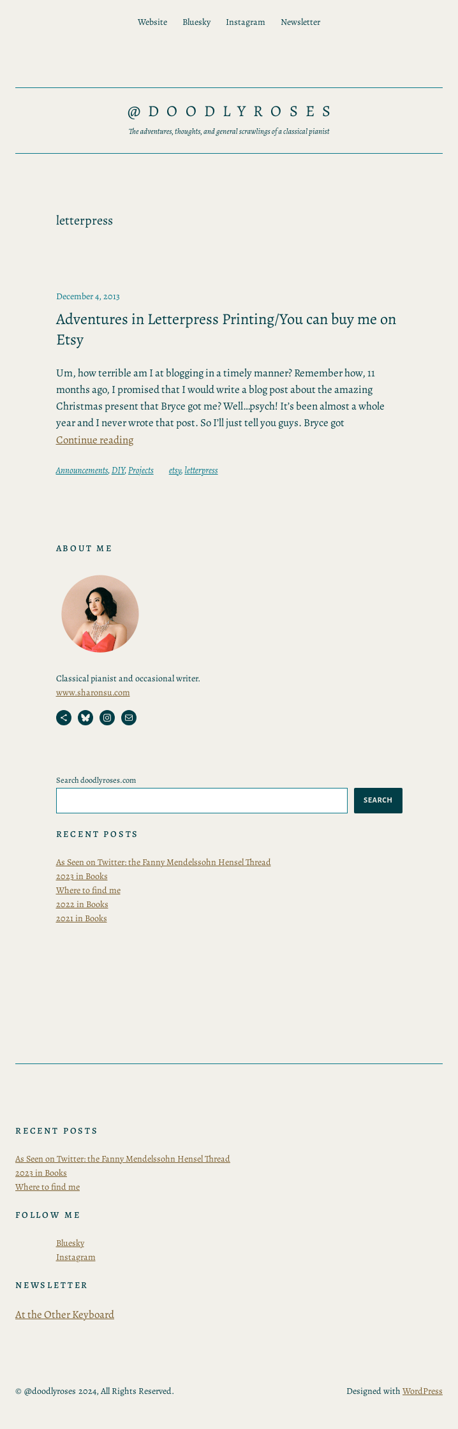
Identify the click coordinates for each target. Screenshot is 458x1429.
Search (378, 800)
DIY (118, 470)
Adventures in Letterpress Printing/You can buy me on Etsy (226, 329)
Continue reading (94, 440)
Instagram (76, 1257)
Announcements (82, 470)
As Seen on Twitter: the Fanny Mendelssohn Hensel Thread (163, 862)
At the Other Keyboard (64, 1314)
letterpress (201, 470)
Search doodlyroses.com (96, 779)
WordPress (423, 1391)
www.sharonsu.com (93, 692)
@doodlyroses (233, 110)
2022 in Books (82, 904)
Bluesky (70, 1243)
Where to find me (88, 890)
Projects (141, 470)
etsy (175, 470)
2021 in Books (81, 918)
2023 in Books (82, 876)
